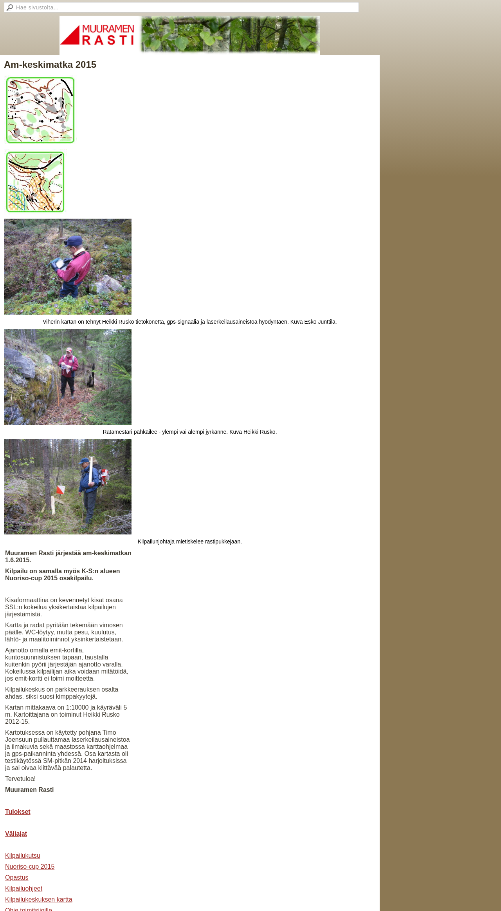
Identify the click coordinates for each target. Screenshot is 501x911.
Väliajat (16, 833)
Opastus (17, 877)
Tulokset (18, 811)
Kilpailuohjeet (23, 888)
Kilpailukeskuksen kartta (38, 899)
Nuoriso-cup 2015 (29, 866)
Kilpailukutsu (22, 855)
